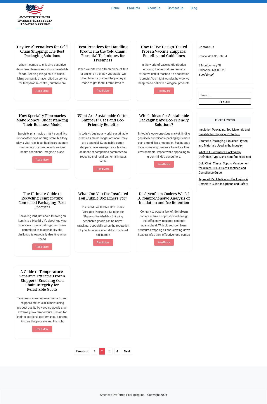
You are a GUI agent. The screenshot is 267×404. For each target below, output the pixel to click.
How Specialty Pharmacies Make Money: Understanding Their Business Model (42, 120)
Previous (82, 351)
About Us (154, 8)
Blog (194, 8)
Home (115, 8)
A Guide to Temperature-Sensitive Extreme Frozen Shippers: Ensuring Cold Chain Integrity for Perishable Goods (42, 280)
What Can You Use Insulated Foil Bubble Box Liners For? (103, 196)
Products (133, 8)
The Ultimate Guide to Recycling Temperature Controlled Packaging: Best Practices (42, 200)
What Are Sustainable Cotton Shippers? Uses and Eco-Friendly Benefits (103, 120)
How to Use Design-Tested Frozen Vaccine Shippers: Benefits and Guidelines (164, 51)
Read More (42, 90)
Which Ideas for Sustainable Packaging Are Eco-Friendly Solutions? (164, 120)
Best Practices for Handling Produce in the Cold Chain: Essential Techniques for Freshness (103, 53)
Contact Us (175, 8)
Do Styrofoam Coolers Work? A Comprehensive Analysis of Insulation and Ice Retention (164, 198)
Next (127, 351)
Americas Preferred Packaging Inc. (122, 395)
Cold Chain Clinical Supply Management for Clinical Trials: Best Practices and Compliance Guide (224, 168)
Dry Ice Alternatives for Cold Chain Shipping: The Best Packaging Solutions (42, 51)
